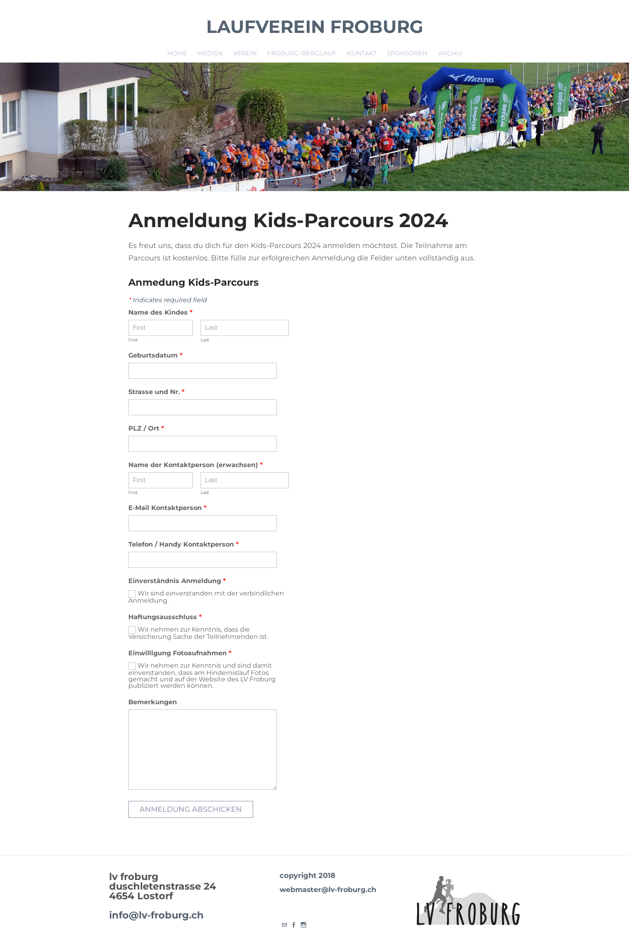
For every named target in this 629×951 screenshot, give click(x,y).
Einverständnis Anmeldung (177, 581)
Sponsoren (407, 53)
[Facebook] (294, 925)
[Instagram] (303, 925)
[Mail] (284, 925)
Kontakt (362, 53)
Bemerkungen (152, 702)
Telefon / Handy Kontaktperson (183, 544)
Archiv (450, 53)
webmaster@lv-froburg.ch (327, 889)
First (133, 340)
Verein (245, 53)
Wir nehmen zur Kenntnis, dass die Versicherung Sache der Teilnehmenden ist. (198, 633)
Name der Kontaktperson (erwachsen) (195, 465)
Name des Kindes (160, 312)
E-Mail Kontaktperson (167, 508)
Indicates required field (167, 300)
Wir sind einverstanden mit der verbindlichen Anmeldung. (206, 596)
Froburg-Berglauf (301, 53)
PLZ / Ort (146, 428)
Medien (210, 53)
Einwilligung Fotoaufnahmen (179, 653)
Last (205, 340)
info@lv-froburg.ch (156, 915)
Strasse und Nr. (156, 392)
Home (177, 53)
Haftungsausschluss (165, 617)
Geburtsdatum (159, 355)
